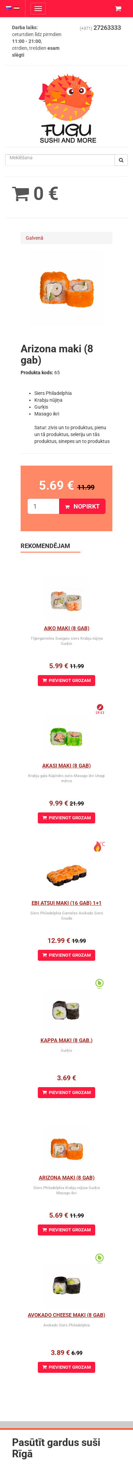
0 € (35, 193)
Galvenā (34, 238)
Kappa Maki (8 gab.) (66, 1040)
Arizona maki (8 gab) (67, 1178)
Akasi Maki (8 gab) (66, 766)
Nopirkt (82, 506)
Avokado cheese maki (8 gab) (66, 1315)
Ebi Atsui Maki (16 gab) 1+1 (67, 903)
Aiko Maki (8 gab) (66, 628)
